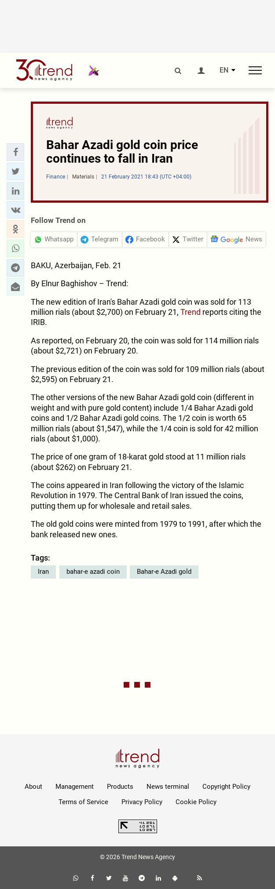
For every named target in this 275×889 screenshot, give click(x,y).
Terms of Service (83, 802)
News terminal (168, 787)
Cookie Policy (196, 802)
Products (120, 787)
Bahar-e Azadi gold (164, 572)
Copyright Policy (226, 787)
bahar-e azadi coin (93, 572)
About (33, 787)
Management (74, 787)
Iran (43, 572)
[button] (15, 152)
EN (224, 70)
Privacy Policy (141, 802)
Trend (190, 312)
